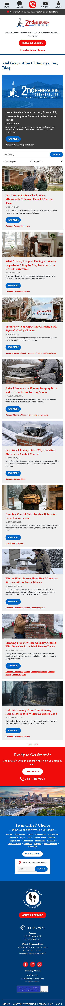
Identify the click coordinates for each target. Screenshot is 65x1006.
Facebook (25, 952)
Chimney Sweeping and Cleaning (34, 410)
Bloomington (40, 823)
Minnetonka (40, 829)
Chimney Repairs (20, 349)
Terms (46, 979)
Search (56, 153)
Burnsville (14, 826)
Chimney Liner (19, 473)
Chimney (9, 144)
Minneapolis (28, 829)
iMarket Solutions (34, 998)
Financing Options (28, 50)
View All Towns (32, 841)
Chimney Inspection (21, 224)
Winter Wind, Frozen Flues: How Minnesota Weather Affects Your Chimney (31, 573)
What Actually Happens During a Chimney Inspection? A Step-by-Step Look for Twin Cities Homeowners (32, 262)
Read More (53, 12)
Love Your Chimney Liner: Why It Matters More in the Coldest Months (31, 446)
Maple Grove (15, 829)
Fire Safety (10, 536)
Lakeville (51, 826)
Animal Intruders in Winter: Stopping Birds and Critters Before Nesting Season (31, 386)
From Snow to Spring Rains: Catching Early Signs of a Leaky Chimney (29, 325)
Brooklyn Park (53, 823)
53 (35, 733)
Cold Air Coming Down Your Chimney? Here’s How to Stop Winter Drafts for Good (32, 701)
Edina (30, 826)
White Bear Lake (50, 832)
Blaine (30, 823)
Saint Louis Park (14, 832)
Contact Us (33, 760)
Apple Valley (20, 823)
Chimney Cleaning (13, 410)
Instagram (32, 952)
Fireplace (19, 536)
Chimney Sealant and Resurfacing (42, 349)
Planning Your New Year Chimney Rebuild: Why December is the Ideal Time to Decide (32, 636)
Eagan (22, 826)
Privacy (42, 979)
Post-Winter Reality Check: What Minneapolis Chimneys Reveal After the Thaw (30, 198)
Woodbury (32, 835)
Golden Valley (40, 826)
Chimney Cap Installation (23, 144)
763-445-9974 (32, 4)
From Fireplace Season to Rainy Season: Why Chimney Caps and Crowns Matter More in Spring (30, 116)
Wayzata (37, 832)
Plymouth (51, 829)
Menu (6, 7)
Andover (9, 823)
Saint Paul (28, 832)
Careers (41, 50)
